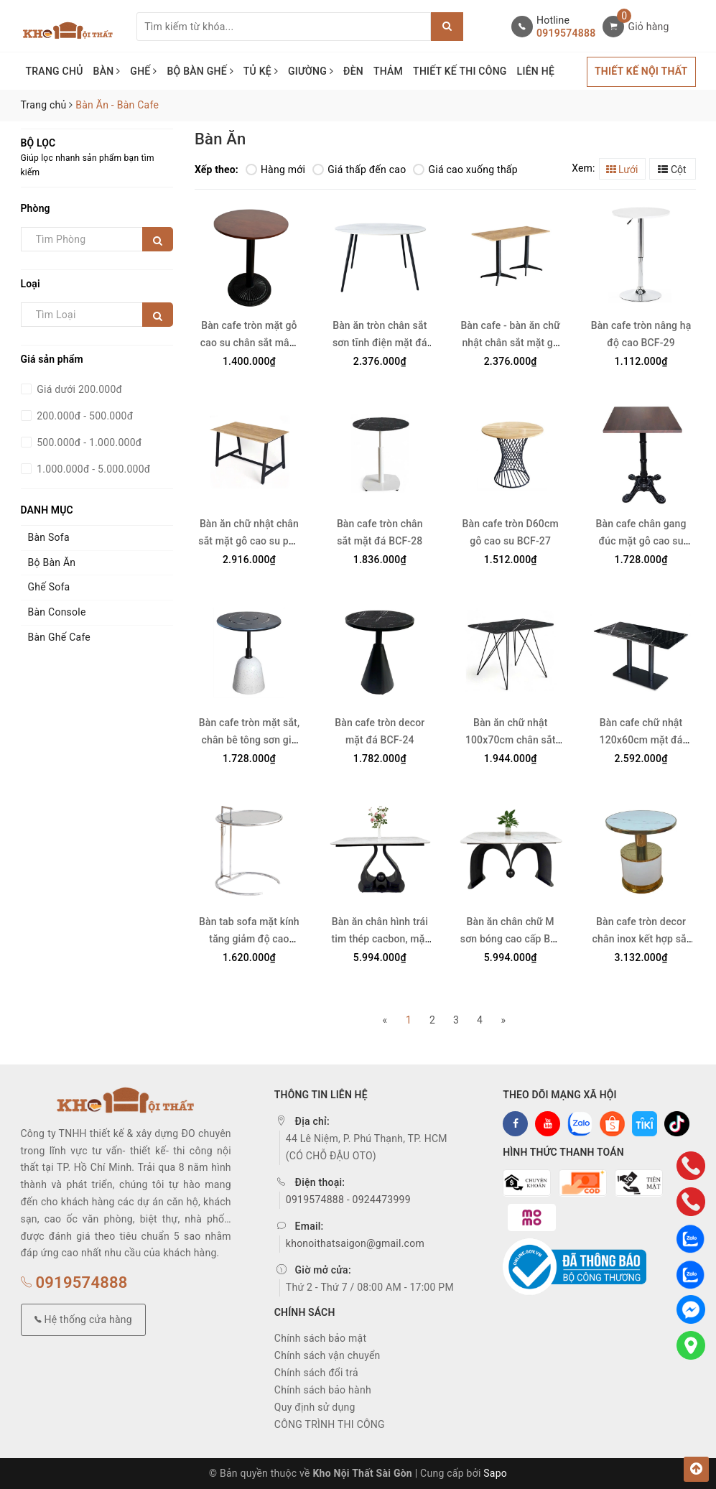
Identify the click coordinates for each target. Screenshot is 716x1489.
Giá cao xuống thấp (465, 169)
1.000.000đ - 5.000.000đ (92, 469)
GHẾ (143, 71)
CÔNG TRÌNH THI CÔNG (329, 1424)
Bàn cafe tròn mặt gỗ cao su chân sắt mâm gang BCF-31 (249, 343)
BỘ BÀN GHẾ (200, 71)
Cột (672, 169)
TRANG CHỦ (54, 71)
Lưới (622, 169)
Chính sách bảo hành (322, 1390)
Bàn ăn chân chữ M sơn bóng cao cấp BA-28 (510, 939)
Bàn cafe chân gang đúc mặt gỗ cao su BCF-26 (641, 541)
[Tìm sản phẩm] (283, 26)
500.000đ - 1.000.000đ (88, 442)
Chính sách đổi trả (316, 1372)
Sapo (495, 1473)
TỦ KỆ (260, 71)
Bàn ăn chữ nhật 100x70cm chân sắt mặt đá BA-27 (510, 740)
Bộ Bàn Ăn (52, 562)
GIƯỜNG (310, 71)
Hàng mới (275, 169)
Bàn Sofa (49, 537)
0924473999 (382, 1199)
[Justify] (447, 26)
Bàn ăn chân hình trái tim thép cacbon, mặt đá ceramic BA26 (379, 939)
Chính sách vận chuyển (327, 1355)
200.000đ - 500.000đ (84, 416)
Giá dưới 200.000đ (78, 389)
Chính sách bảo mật (320, 1338)
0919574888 (565, 33)
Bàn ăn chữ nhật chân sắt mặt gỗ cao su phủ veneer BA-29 (248, 541)
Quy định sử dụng (314, 1407)
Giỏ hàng (648, 26)
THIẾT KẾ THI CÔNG (460, 71)
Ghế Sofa (49, 587)
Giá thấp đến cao (359, 169)
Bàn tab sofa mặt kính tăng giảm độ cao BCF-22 (249, 939)
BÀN (107, 71)
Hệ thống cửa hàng (83, 1319)
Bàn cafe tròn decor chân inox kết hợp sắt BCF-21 (641, 939)
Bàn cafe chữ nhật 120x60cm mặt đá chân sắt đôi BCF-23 (641, 740)
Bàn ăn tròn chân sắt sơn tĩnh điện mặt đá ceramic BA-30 (380, 343)
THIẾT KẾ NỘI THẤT (641, 71)
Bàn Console (57, 612)
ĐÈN (353, 71)
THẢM (388, 71)
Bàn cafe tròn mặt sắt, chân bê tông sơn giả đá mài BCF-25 (249, 740)
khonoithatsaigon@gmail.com (355, 1243)
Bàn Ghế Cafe (59, 637)
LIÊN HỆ (535, 71)
